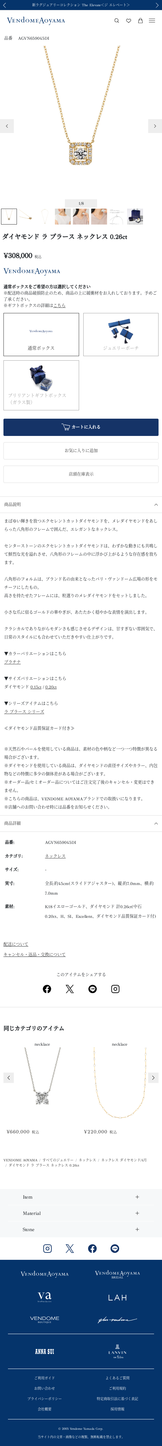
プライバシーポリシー (44, 1399)
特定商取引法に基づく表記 (117, 1399)
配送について (15, 944)
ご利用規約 (117, 1389)
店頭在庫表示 (81, 474)
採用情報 (117, 1409)
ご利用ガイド (44, 1378)
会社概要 (44, 1409)
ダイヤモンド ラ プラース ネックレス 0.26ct (44, 1165)
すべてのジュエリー (58, 1160)
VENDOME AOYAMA (20, 1160)
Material (32, 1213)
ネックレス (55, 856)
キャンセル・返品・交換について (34, 954)
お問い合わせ (44, 1389)
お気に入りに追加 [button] (81, 450)
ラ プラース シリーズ (24, 712)
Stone (29, 1230)
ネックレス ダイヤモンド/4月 (124, 1160)
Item (27, 1197)
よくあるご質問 (117, 1378)
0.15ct (35, 687)
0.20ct (51, 687)
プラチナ (12, 662)
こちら (59, 305)
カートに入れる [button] (81, 428)
